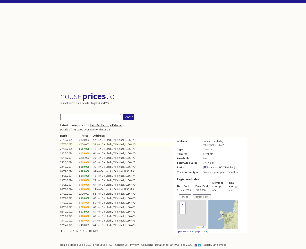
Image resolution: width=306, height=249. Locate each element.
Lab (81, 244)
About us (100, 244)
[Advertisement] (153, 47)
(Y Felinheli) (227, 167)
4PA (132, 171)
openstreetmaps (185, 231)
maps (185, 196)
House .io (87, 96)
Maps (73, 244)
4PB (133, 158)
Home (63, 244)
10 (90, 231)
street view (202, 196)
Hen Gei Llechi (99, 125)
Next (95, 231)
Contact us (121, 244)
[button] (182, 205)
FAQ (110, 244)
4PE (133, 149)
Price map (210, 167)
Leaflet (201, 227)
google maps (201, 231)
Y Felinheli (116, 125)
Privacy (134, 244)
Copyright (147, 244)
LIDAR (89, 244)
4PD (133, 140)
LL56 (128, 140)
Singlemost (219, 244)
